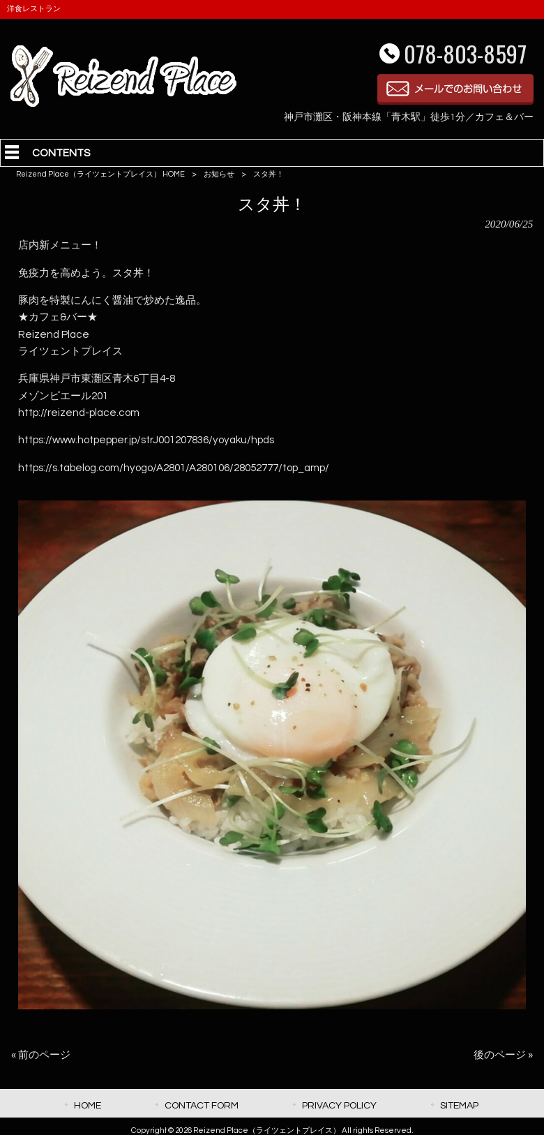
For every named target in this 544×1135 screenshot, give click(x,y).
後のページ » (503, 1055)
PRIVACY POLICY (339, 1105)
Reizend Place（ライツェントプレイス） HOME (100, 174)
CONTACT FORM (202, 1105)
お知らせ (219, 174)
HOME (87, 1105)
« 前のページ (40, 1055)
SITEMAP (459, 1105)
